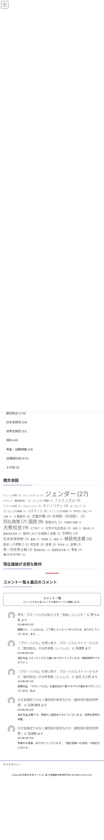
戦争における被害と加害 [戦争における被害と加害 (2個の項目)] (41, 533)
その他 (10, 467)
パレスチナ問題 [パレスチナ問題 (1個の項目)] (42, 500)
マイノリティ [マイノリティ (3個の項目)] (55, 505)
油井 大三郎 (83, 676)
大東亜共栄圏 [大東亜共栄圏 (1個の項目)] (72, 522)
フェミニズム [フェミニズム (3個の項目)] (67, 500)
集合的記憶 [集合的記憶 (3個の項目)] (14, 555)
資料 (9, 440)
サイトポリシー (12, 764)
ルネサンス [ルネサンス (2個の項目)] (37, 511)
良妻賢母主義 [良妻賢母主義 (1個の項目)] (60, 550)
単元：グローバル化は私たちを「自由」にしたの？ (52, 614)
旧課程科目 (13, 458)
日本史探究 (13, 422)
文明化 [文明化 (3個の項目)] (70, 533)
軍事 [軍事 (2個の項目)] (76, 550)
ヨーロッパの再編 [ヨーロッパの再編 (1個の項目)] (14, 511)
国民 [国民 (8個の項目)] (36, 521)
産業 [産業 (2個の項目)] (50, 544)
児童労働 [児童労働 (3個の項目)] (41, 516)
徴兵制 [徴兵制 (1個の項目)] (88, 528)
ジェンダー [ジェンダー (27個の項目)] (66, 493)
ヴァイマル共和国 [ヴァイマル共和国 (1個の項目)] (60, 511)
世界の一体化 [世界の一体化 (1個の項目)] (82, 511)
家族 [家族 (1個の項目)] (77, 528)
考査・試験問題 (16, 449)
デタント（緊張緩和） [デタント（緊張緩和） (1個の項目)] (17, 500)
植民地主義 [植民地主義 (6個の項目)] (78, 538)
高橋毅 (79, 648)
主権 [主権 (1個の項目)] (7, 516)
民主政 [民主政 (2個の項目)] (37, 544)
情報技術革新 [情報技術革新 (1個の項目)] (12, 533)
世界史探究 (13, 431)
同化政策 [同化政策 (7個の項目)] (14, 521)
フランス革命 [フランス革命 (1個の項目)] (12, 506)
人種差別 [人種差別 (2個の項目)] (22, 516)
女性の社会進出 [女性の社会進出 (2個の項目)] (58, 528)
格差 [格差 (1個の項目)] (58, 539)
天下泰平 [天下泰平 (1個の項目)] (37, 528)
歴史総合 (12, 413)
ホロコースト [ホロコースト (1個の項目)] (32, 506)
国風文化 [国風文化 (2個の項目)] (53, 522)
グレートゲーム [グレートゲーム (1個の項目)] (33, 495)
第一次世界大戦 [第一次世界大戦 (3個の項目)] (17, 549)
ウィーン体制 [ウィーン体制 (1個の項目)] (12, 495)
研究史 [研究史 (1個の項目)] (63, 544)
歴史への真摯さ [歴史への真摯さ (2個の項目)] (16, 544)
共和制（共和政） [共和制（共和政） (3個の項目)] (68, 516)
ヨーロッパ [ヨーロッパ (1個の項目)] (78, 506)
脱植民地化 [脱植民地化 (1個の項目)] (42, 550)
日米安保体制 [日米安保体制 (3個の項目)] (16, 539)
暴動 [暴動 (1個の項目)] (35, 539)
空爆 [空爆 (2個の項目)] (75, 544)
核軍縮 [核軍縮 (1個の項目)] (46, 539)
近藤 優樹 (34, 705)
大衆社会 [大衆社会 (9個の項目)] (16, 527)
